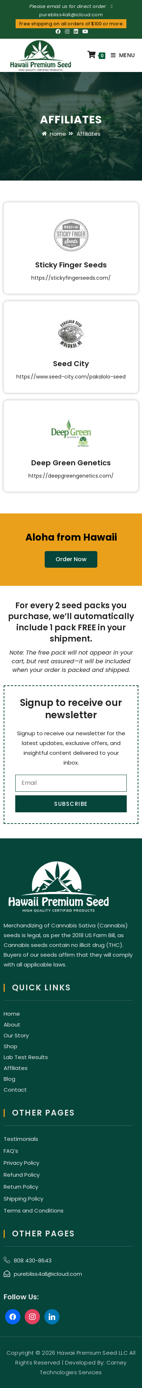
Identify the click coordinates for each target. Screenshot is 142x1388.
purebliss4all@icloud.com (71, 14)
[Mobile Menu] (120, 55)
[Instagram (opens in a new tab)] (67, 31)
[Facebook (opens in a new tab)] (58, 31)
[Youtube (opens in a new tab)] (84, 31)
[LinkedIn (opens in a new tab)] (76, 31)
